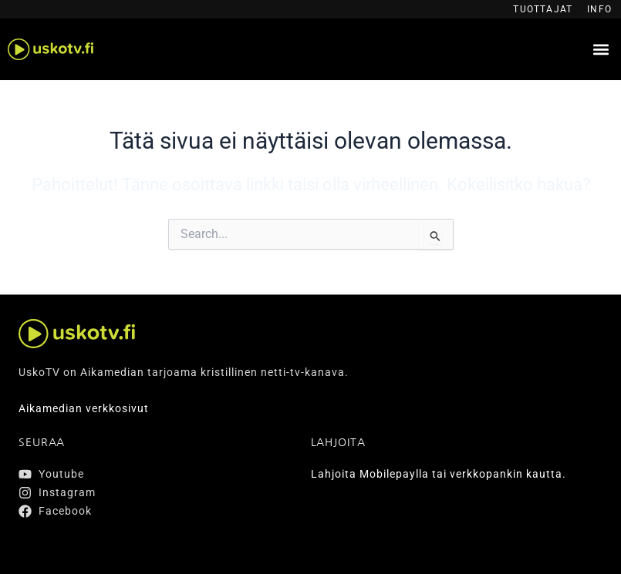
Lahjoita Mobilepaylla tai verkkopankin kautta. (438, 474)
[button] (600, 49)
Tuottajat (542, 9)
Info (599, 9)
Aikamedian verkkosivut (84, 408)
